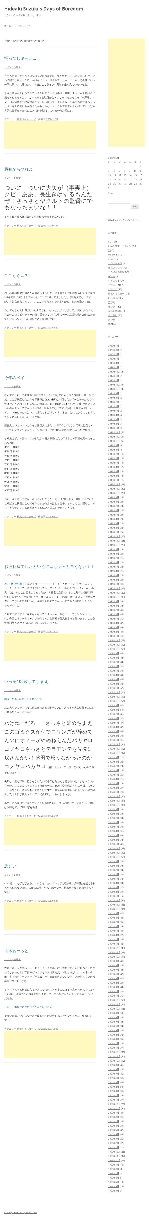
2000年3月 (113, 1138)
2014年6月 (113, 406)
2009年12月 (114, 640)
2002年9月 (113, 1013)
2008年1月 (113, 740)
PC (109, 241)
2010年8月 (113, 605)
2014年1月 (113, 428)
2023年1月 (113, 345)
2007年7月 (113, 766)
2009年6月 (113, 666)
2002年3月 (113, 1039)
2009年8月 (113, 657)
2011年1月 (113, 584)
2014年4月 (113, 415)
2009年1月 (113, 688)
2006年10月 (114, 805)
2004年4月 (113, 935)
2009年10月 (114, 649)
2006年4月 (113, 831)
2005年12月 (114, 848)
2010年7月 (113, 610)
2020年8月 (113, 350)
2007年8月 (113, 761)
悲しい (10, 866)
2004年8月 (113, 917)
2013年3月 (113, 471)
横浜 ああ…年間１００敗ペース (23, 699)
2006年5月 (113, 826)
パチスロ (113, 289)
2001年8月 (113, 1069)
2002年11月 (114, 1004)
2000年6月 (113, 1125)
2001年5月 (113, 1082)
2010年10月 (114, 597)
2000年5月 (113, 1130)
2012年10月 (114, 493)
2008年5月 (113, 722)
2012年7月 (113, 506)
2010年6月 (113, 614)
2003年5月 (113, 978)
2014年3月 (113, 419)
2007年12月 (114, 744)
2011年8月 (113, 553)
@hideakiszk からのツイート (123, 220)
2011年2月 (113, 579)
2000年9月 (113, 1112)
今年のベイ (14, 377)
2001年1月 (113, 1099)
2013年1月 (113, 480)
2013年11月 (114, 436)
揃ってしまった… (20, 58)
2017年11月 (114, 371)
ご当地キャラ (115, 263)
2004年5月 (113, 930)
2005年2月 (113, 891)
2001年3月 (113, 1091)
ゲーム (111, 276)
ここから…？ (16, 275)
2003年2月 (113, 991)
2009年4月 (113, 675)
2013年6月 (113, 458)
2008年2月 (113, 735)
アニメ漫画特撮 (116, 272)
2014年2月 (113, 423)
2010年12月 (114, 588)
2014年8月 (113, 397)
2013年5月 (113, 462)
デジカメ (113, 285)
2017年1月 (113, 376)
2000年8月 (113, 1117)
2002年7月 (113, 1021)
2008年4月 (113, 727)
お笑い (111, 259)
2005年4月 (113, 883)
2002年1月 (113, 1047)
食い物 (111, 306)
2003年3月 (113, 987)
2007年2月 (113, 787)
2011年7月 (113, 558)
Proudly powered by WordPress (20, 1212)
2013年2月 (113, 475)
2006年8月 (113, 813)
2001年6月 (113, 1078)
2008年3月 (113, 731)
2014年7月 (113, 402)
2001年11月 (114, 1056)
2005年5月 (113, 878)
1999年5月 (113, 1182)
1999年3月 (113, 1190)
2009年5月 (113, 670)
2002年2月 (113, 1043)
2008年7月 (113, 714)
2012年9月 (113, 497)
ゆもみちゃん (115, 267)
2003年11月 (114, 952)
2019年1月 (113, 367)
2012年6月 (113, 510)
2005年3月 (113, 887)
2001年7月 (113, 1073)
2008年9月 (113, 705)
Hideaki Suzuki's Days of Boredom (43, 8)
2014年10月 (114, 389)
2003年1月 (113, 995)
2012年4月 (113, 519)
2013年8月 (113, 449)
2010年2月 (113, 631)
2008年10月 (114, 701)
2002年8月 (113, 1017)
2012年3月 (113, 523)
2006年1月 (113, 844)
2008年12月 (114, 692)
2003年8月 (113, 965)
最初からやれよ (18, 169)
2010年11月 (114, 592)
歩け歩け (113, 315)
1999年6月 (113, 1177)
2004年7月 (113, 922)
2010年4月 (113, 623)
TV (109, 250)
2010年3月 (113, 627)
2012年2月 (113, 527)
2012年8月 (113, 501)
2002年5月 (113, 1030)
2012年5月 (113, 514)
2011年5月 (113, 566)
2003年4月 (113, 982)
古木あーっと (16, 950)
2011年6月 (113, 562)
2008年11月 (114, 696)
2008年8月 (113, 709)
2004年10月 (114, 909)
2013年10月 (114, 441)
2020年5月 (113, 358)
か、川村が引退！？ (15, 583)
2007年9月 (113, 757)
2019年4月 (113, 363)
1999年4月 (113, 1186)
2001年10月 (114, 1060)
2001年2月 (113, 1095)
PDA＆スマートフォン (119, 246)
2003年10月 (114, 956)
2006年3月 (113, 835)
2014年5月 (113, 410)
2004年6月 (113, 926)
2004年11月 (114, 904)
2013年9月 (113, 445)
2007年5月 (113, 774)
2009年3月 (113, 679)
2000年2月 (113, 1143)
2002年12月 (114, 1000)
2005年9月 (113, 861)
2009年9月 (113, 653)
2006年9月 (113, 809)
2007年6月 (113, 770)
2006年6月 (113, 822)
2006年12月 (114, 796)
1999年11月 (114, 1156)
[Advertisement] (50, 135)
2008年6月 (113, 718)
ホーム (7, 25)
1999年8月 (113, 1169)
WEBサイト (114, 254)
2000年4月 (113, 1134)
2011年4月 (113, 571)
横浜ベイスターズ (26, 119)
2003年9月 (113, 961)
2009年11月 (114, 644)
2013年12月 (114, 432)
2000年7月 (113, 1121)
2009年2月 (113, 683)
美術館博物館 (115, 311)
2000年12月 (114, 1104)
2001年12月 (114, 1052)
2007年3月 (113, 783)
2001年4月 (113, 1086)
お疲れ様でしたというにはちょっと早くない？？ (49, 566)
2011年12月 (114, 536)
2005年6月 (113, 874)
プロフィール (24, 25)
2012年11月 (114, 488)
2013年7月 (113, 454)
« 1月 (111, 192)
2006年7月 (113, 818)
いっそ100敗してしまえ (26, 681)
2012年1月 (113, 532)
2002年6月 (113, 1026)
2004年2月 (113, 939)
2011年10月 (114, 545)
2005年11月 (114, 852)
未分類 (111, 319)
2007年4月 (113, 779)
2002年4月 (113, 1034)
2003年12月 (114, 948)
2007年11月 (114, 748)
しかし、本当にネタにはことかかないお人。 (29, 1007)
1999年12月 (114, 1151)
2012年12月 (114, 484)
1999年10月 (114, 1160)
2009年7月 (113, 662)
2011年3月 (113, 575)
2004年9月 (113, 913)
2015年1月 (113, 380)
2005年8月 (113, 865)
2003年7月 (113, 969)
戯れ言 (111, 298)
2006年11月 (114, 800)
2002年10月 (114, 1008)
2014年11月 (114, 384)
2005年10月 (114, 857)
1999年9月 (113, 1164)
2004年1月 (113, 943)
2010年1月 (113, 636)
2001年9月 (113, 1065)
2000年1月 (113, 1147)
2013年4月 (113, 467)
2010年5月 (113, 618)
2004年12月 (114, 900)
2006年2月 (113, 839)
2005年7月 (113, 870)
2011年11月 (114, 540)
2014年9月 (113, 393)
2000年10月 (114, 1108)
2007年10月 (114, 753)
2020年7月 (113, 354)
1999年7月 (113, 1173)
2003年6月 (113, 974)
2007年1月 (113, 792)
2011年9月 (113, 549)
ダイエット (114, 280)
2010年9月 (113, 601)
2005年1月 (113, 896)
